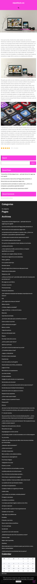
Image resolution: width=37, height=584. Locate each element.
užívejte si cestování (7, 505)
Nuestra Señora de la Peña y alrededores (12, 364)
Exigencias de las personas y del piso (11, 426)
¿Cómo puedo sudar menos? (9, 341)
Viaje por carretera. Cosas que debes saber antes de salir (16, 480)
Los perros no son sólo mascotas (10, 531)
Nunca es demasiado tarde (8, 333)
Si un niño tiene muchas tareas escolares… (12, 474)
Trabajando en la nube (7, 462)
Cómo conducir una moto (8, 321)
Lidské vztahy (5, 491)
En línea (15, 29)
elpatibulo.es (18, 3)
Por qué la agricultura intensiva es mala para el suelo (15, 268)
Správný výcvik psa (7, 344)
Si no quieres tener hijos (8, 262)
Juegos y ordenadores (7, 353)
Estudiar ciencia (6, 265)
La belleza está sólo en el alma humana (11, 471)
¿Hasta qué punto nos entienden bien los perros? (14, 551)
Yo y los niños (5, 437)
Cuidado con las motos (7, 511)
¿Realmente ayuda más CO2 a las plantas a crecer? (15, 534)
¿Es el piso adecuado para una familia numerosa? (14, 318)
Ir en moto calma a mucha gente (10, 362)
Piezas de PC (5, 402)
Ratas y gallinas (6, 259)
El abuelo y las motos (7, 520)
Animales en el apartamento (9, 485)
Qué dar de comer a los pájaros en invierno (12, 390)
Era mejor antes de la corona (9, 338)
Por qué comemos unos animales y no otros (13, 468)
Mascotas (4, 313)
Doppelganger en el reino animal (10, 431)
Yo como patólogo (6, 526)
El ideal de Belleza (6, 376)
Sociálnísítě (5, 529)
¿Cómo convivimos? (7, 448)
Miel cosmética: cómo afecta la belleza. (11, 454)
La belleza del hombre (7, 246)
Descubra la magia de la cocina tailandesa (12, 256)
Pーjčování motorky (7, 413)
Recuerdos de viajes (7, 428)
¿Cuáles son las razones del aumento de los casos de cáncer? (17, 385)
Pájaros (4, 336)
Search (4, 158)
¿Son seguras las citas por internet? (11, 301)
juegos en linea (5, 367)
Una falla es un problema (8, 500)
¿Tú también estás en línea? (9, 350)
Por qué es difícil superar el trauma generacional (14, 508)
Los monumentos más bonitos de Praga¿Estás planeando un (16, 178)
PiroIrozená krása (6, 287)
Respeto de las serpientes (8, 393)
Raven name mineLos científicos (10, 523)
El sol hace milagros (7, 459)
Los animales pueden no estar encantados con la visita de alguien (18, 434)
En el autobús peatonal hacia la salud (11, 240)
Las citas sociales (6, 373)
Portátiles (4, 517)
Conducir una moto (7, 285)
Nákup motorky (6, 304)
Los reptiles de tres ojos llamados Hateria (12, 482)
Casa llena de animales (7, 315)
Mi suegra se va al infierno (8, 282)
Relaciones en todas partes (8, 271)
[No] (35, 580)
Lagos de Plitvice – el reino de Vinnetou (12, 310)
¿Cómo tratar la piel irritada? (9, 396)
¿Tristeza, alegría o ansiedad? (9, 307)
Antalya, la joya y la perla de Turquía (11, 399)
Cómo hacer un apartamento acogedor (11, 477)
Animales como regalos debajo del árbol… (12, 254)
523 (3, 298)
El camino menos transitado (9, 356)
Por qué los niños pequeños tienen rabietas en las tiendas (16, 243)
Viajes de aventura (6, 330)
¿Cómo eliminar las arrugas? (9, 324)
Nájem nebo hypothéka (7, 540)
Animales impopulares (7, 451)
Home (8, 29)
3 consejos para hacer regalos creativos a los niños (14, 503)
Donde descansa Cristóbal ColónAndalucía (13, 387)
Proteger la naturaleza (7, 497)
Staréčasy (4, 543)
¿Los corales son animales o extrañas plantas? (13, 494)
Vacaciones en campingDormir (9, 456)
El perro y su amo (6, 465)
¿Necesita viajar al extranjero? (9, 445)
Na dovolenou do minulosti (8, 382)
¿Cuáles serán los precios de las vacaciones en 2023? (14, 188)
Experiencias (5, 359)
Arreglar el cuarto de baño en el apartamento (13, 379)
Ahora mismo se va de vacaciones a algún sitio (12, 181)
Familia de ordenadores (8, 290)
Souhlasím (18, 581)
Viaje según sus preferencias (9, 514)
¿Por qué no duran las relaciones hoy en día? (13, 347)
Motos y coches (6, 327)
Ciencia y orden (6, 537)
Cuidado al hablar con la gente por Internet (12, 488)
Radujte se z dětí (6, 274)
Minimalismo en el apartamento (10, 370)
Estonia (4, 405)
